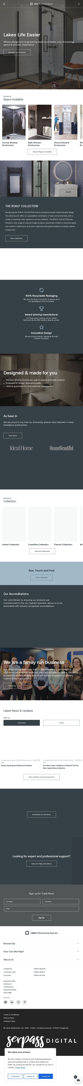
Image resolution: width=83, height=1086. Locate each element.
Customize (15, 1076)
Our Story (12, 692)
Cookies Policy (9, 1021)
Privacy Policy (9, 1018)
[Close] (54, 1049)
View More (13, 442)
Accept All (46, 1076)
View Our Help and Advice (41, 870)
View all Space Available (42, 158)
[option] (14, 132)
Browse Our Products (17, 53)
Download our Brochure (41, 821)
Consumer (22, 729)
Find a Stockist (42, 584)
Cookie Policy (20, 1067)
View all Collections (42, 558)
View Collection (16, 245)
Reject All (30, 1076)
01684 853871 (39, 972)
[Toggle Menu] (4, 4)
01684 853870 (40, 969)
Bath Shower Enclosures (34, 150)
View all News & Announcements (42, 783)
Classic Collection (63, 551)
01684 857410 (39, 975)
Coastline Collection (38, 551)
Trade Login (79, 4)
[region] (30, 1064)
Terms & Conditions (11, 1015)
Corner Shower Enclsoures (10, 150)
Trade (61, 729)
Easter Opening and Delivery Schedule (16, 772)
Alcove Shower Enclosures (62, 150)
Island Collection (10, 551)
